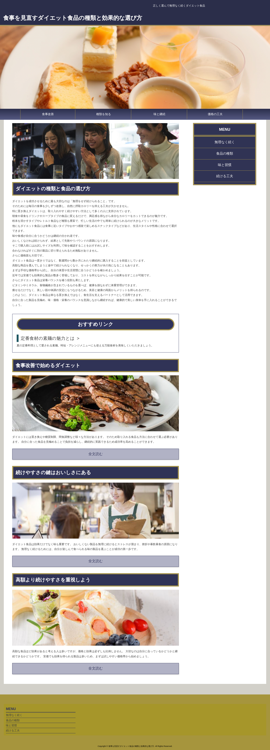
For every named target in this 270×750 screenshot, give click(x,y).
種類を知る (103, 114)
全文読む (95, 454)
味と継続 (159, 114)
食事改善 (48, 114)
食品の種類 (224, 153)
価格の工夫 (215, 114)
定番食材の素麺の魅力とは (48, 338)
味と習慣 (224, 165)
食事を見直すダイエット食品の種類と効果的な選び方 (72, 18)
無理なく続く (225, 142)
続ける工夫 (224, 176)
